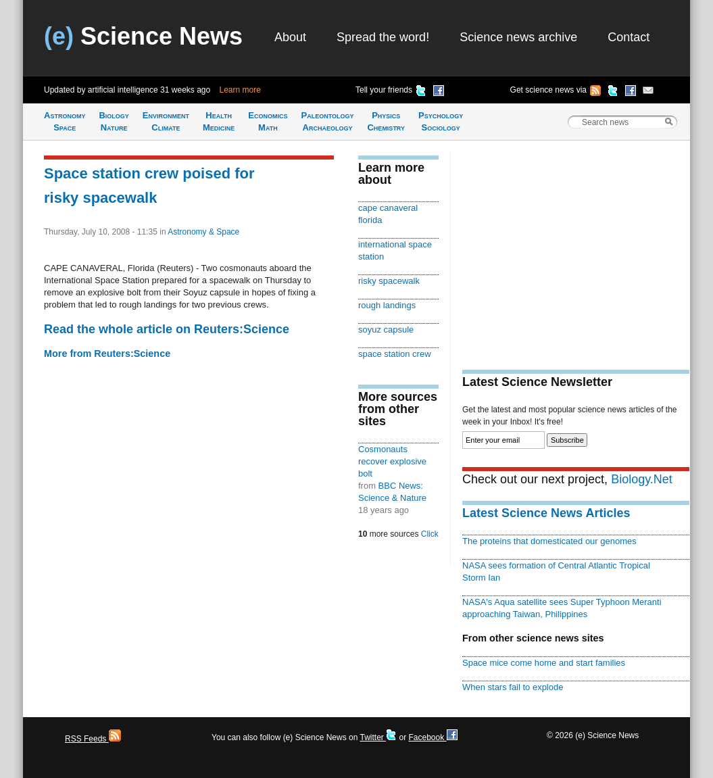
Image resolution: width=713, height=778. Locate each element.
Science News (143, 36)
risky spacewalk (389, 281)
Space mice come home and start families (543, 663)
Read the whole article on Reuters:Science (166, 329)
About (290, 37)
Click (430, 534)
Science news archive (518, 37)
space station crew (394, 354)
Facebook (432, 737)
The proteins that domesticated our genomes (549, 541)
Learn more (240, 90)
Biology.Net (641, 479)
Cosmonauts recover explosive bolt (392, 461)
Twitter (378, 737)
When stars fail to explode (512, 687)
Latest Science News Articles (546, 513)
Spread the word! (383, 37)
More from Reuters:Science (107, 353)
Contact (628, 37)
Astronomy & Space (203, 232)
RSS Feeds (93, 739)
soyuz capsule (386, 329)
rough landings (387, 305)
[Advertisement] (575, 247)
